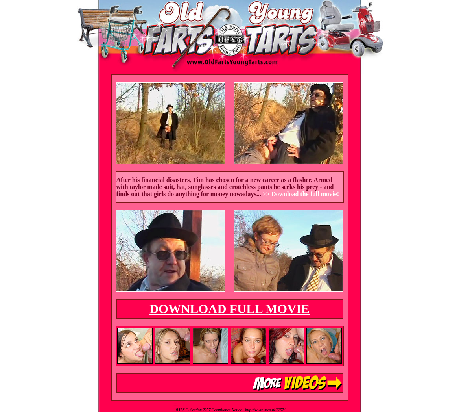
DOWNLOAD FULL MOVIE (229, 309)
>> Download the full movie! (301, 194)
